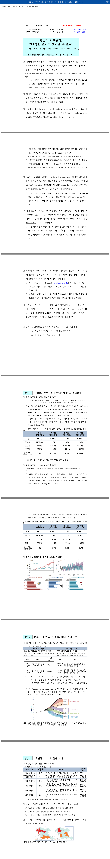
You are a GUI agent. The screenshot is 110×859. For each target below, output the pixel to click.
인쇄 (107, 2)
